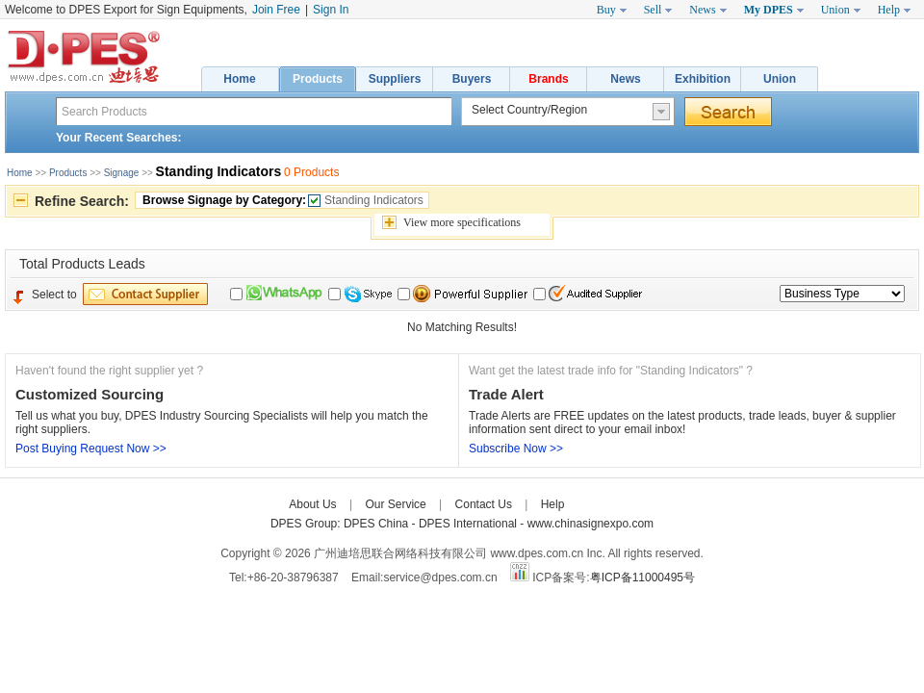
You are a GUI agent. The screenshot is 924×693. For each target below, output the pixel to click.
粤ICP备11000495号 (642, 577)
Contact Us (483, 504)
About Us (312, 504)
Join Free (276, 9)
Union (779, 79)
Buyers (472, 79)
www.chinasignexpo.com (590, 523)
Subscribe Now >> (516, 448)
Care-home (606, 504)
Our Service (395, 504)
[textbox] (253, 111)
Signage (122, 172)
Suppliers (395, 79)
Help (553, 504)
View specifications (462, 222)
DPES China (378, 523)
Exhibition (703, 79)
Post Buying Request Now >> (91, 448)
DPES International (469, 523)
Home (239, 79)
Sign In (330, 9)
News (625, 79)
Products (318, 79)
